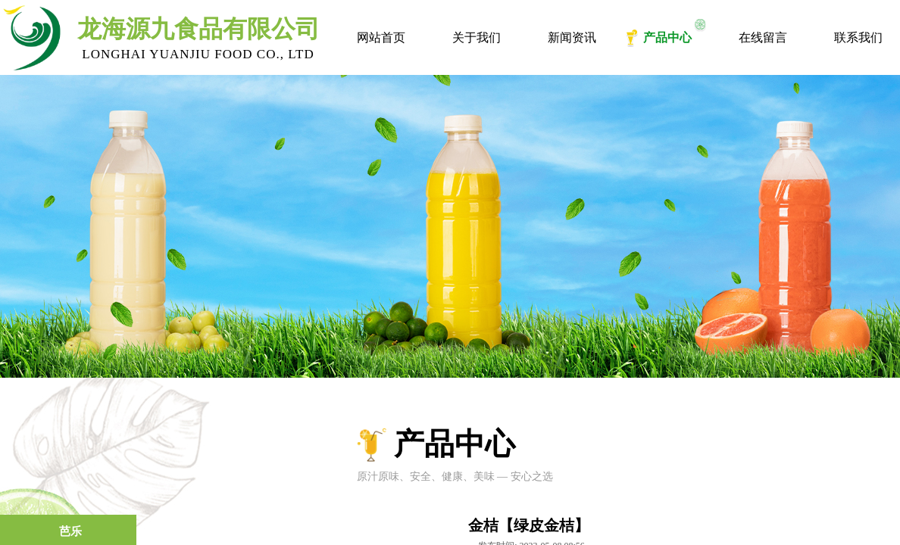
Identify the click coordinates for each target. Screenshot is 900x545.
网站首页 (381, 37)
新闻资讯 (572, 37)
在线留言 (763, 37)
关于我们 (476, 37)
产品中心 (667, 37)
